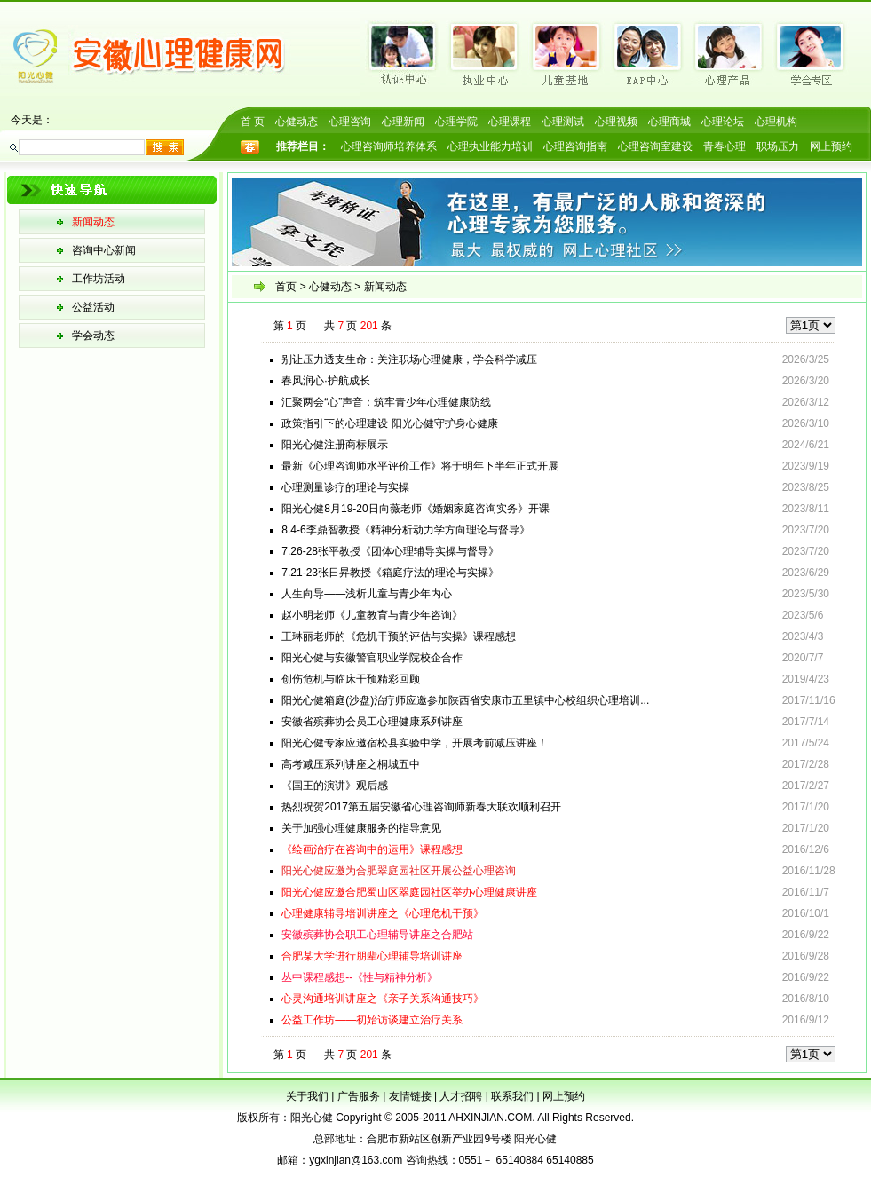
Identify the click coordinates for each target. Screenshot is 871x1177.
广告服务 (358, 1096)
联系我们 (512, 1096)
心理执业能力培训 (490, 146)
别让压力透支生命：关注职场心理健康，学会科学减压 (409, 359)
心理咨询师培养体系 (389, 146)
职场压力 (777, 146)
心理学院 (456, 121)
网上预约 (831, 146)
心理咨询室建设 (655, 146)
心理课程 (509, 121)
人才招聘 (460, 1096)
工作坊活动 (98, 279)
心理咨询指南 (575, 146)
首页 (286, 286)
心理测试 (563, 121)
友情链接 (410, 1096)
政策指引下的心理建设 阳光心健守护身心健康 (389, 423)
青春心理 (724, 146)
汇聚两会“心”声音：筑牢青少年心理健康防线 (386, 402)
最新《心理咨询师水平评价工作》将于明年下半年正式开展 (419, 466)
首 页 (253, 121)
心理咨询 (350, 121)
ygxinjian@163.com (355, 1160)
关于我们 (307, 1096)
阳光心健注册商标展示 (334, 444)
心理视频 (616, 121)
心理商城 (669, 121)
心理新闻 (403, 121)
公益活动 (93, 307)
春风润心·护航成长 (325, 381)
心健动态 (296, 121)
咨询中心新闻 (104, 250)
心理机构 (776, 121)
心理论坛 (722, 121)
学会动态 (93, 335)
